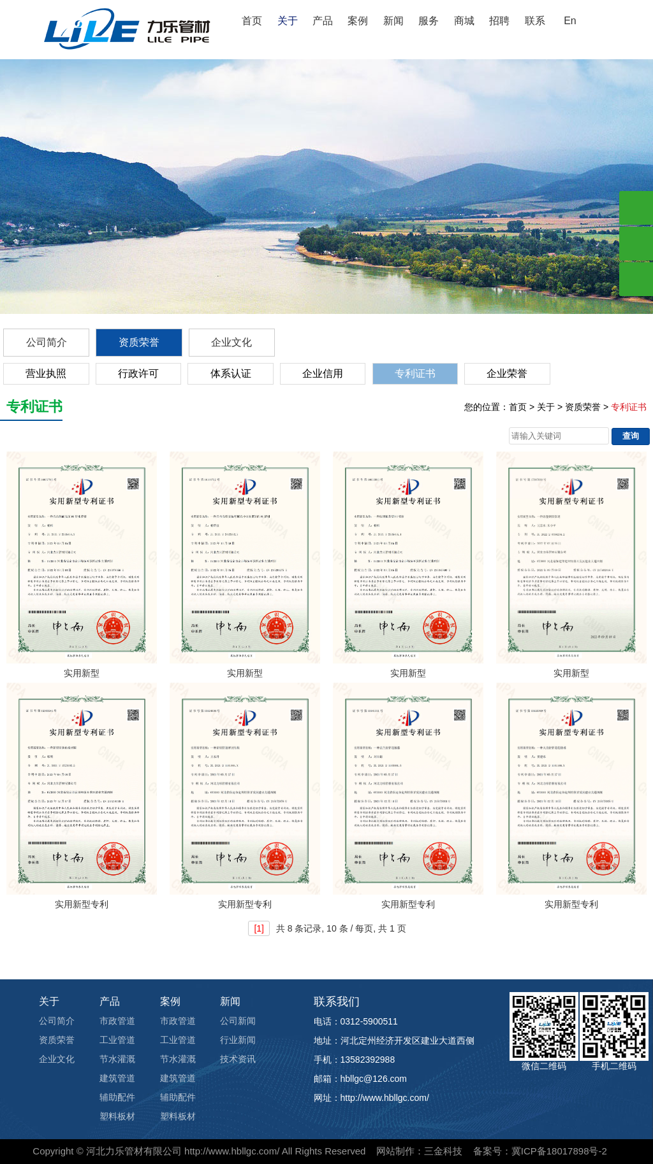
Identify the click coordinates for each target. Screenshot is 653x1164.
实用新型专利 (81, 904)
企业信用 (322, 373)
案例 (358, 20)
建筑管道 (117, 1078)
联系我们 (337, 1001)
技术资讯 (238, 1059)
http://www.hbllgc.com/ (231, 1151)
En (570, 20)
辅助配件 (117, 1097)
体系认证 (230, 373)
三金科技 (443, 1151)
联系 (535, 20)
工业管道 (117, 1040)
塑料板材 (117, 1116)
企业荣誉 (507, 373)
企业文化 (231, 342)
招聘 (499, 20)
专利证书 (415, 373)
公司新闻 (238, 1021)
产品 (322, 20)
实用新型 (81, 673)
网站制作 (395, 1151)
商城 (464, 20)
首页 (252, 20)
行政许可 (138, 373)
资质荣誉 (139, 342)
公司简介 (46, 342)
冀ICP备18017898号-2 (559, 1151)
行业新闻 (238, 1040)
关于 (287, 20)
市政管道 (117, 1021)
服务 (428, 20)
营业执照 (46, 373)
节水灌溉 (117, 1059)
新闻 (393, 20)
